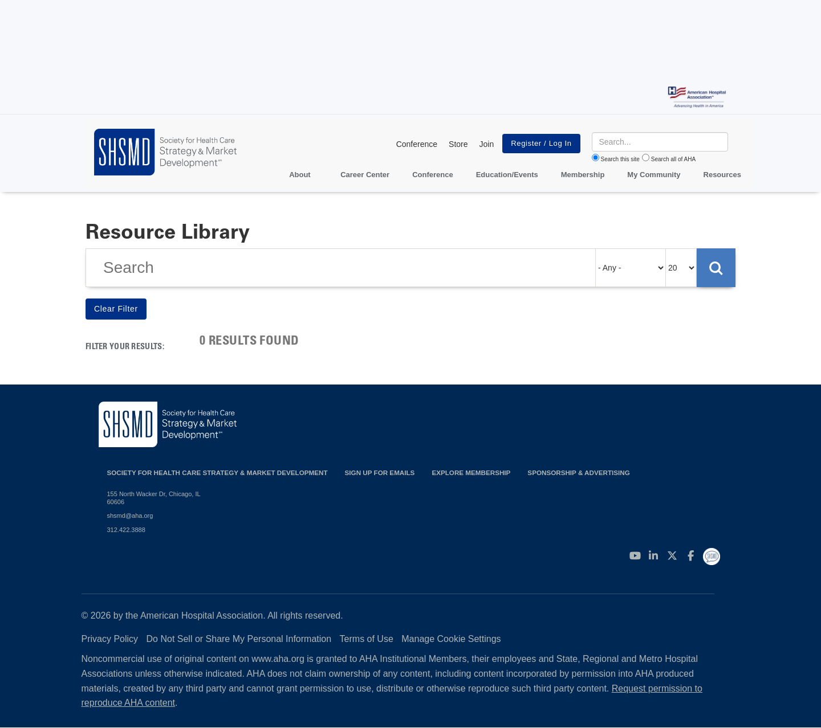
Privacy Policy (110, 639)
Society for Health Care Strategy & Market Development (217, 472)
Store (458, 144)
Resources (722, 174)
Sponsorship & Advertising (578, 472)
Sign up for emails (380, 472)
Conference (416, 144)
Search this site (620, 159)
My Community (653, 174)
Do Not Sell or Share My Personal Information (239, 639)
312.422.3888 (126, 529)
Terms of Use (366, 639)
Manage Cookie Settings (451, 639)
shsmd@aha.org (130, 515)
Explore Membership (471, 472)
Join (486, 144)
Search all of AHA (673, 159)
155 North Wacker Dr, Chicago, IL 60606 (154, 497)
